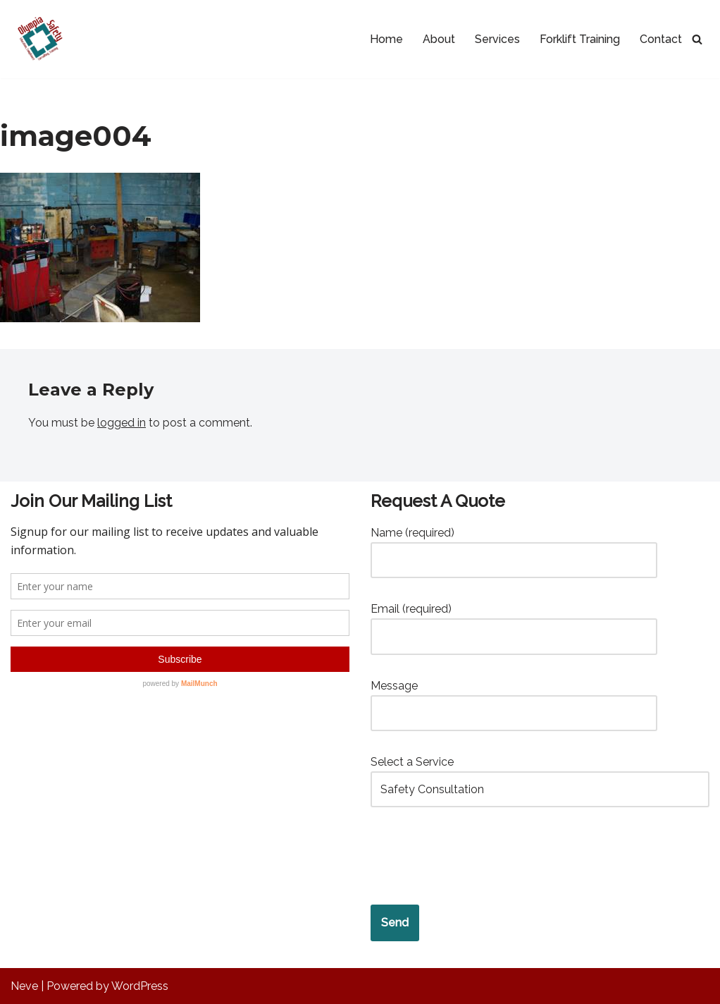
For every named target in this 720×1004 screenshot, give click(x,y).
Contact (661, 39)
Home (386, 39)
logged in (121, 422)
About (439, 39)
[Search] (697, 39)
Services (497, 39)
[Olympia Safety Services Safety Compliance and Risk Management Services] (38, 39)
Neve (24, 986)
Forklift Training (580, 39)
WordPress (139, 986)
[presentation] (478, 856)
